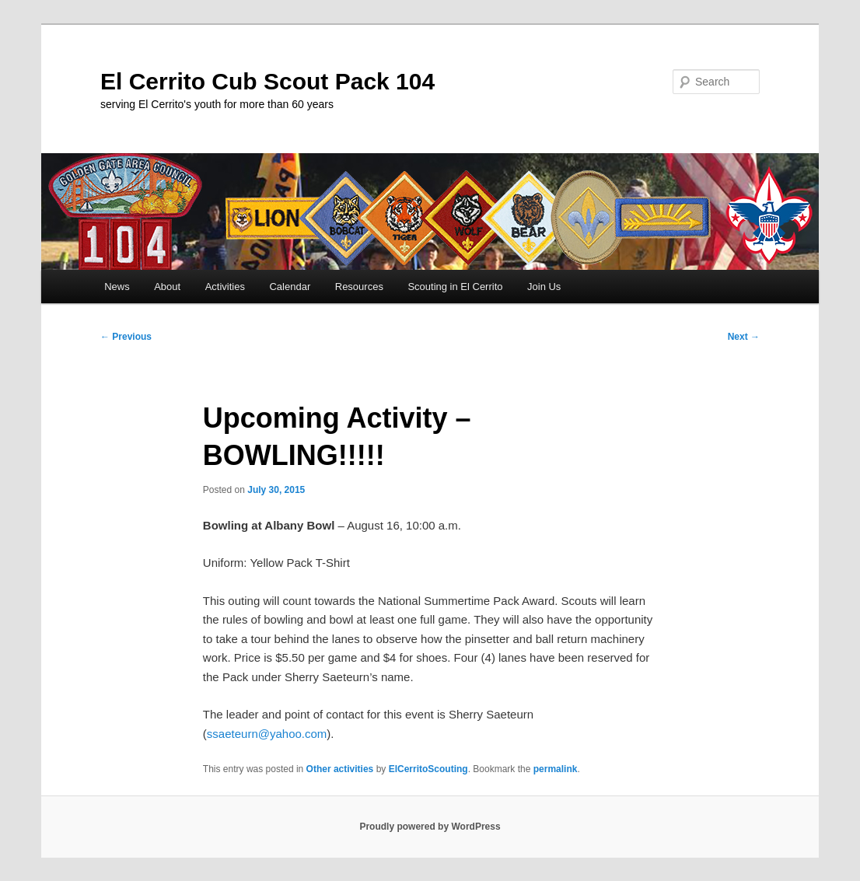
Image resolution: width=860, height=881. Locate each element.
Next (744, 336)
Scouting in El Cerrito (454, 286)
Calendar (289, 286)
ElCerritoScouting (428, 769)
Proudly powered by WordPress (429, 826)
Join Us (544, 286)
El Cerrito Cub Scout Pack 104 (267, 81)
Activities (225, 286)
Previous (126, 336)
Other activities (340, 769)
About (167, 286)
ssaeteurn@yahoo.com (267, 733)
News (117, 286)
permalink (555, 769)
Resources (359, 286)
